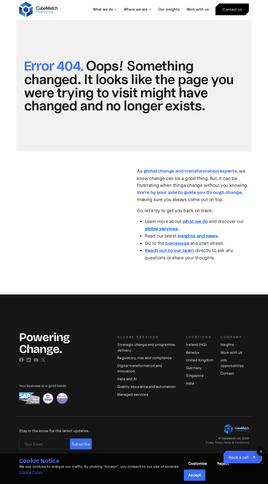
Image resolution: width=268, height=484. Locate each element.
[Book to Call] (242, 457)
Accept (194, 475)
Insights (227, 344)
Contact (227, 373)
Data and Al (127, 379)
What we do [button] (103, 9)
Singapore (195, 375)
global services (161, 229)
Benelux (193, 352)
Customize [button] (197, 463)
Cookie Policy (31, 472)
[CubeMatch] (38, 8)
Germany (194, 368)
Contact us (232, 9)
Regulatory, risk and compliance (144, 357)
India (190, 383)
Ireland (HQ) (196, 344)
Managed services (132, 394)
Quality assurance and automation (146, 386)
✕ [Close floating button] (261, 451)
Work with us (198, 9)
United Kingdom (199, 360)
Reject (223, 463)
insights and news (197, 236)
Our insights (169, 9)
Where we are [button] (136, 9)
